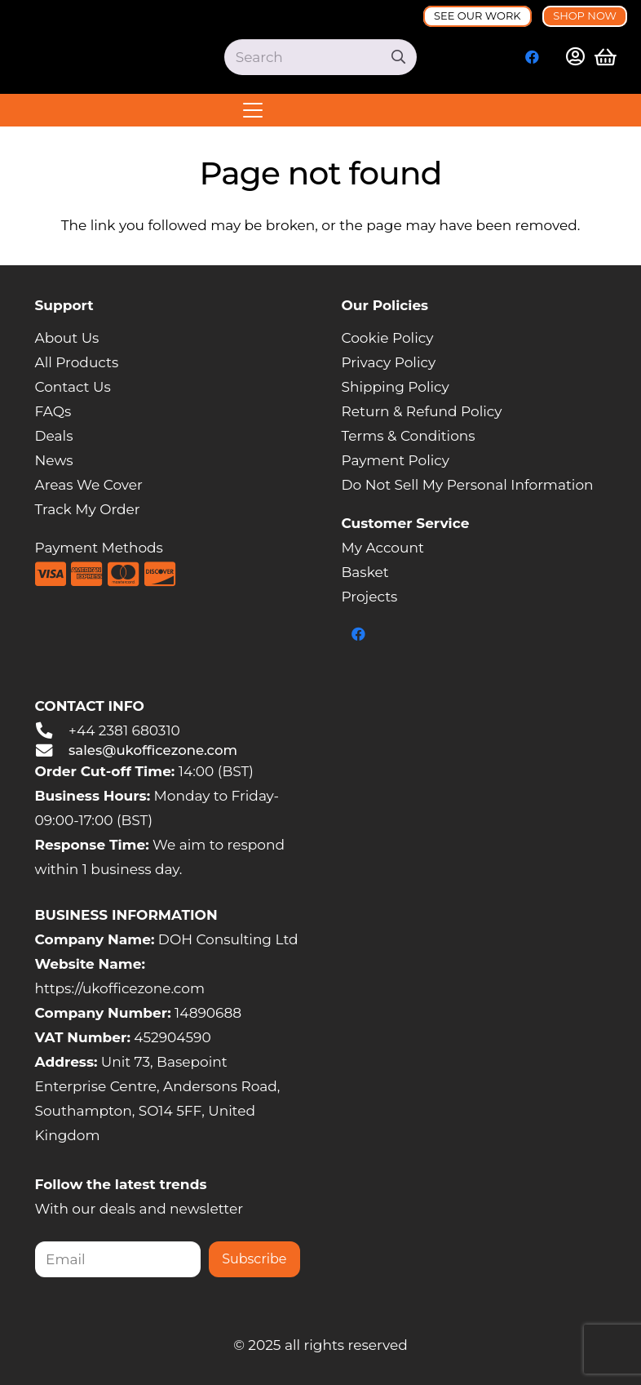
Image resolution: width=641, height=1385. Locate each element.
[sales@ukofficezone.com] (52, 751)
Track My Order (87, 509)
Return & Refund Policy (422, 411)
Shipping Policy (395, 387)
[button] (320, 110)
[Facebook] (532, 57)
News (54, 460)
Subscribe (254, 1259)
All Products (77, 362)
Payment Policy (396, 460)
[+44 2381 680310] (52, 730)
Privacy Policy (389, 362)
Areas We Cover (89, 485)
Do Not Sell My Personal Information (468, 485)
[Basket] (606, 57)
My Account (383, 547)
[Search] (320, 57)
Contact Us (73, 387)
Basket (365, 572)
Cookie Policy (388, 338)
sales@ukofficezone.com (153, 750)
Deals (54, 436)
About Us (67, 338)
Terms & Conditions (408, 436)
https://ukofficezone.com (120, 988)
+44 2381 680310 (124, 730)
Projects (370, 596)
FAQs (53, 411)
